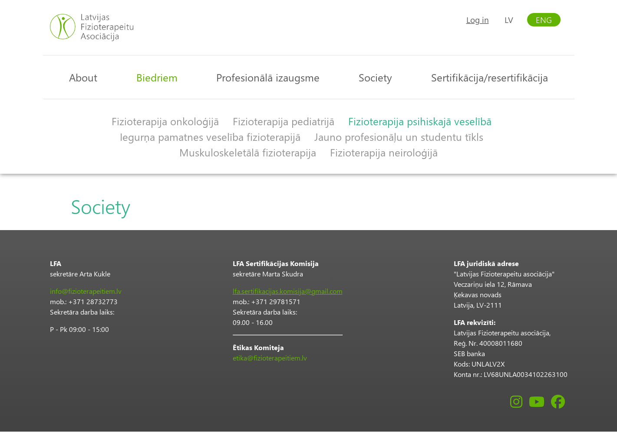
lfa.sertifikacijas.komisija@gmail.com (288, 291)
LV (509, 19)
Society (375, 77)
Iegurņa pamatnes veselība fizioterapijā (210, 136)
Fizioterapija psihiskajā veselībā (420, 121)
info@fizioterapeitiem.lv (86, 291)
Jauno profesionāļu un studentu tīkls (398, 136)
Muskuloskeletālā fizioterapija (247, 152)
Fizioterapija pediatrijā (283, 121)
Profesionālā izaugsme (268, 77)
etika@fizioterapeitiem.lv (270, 357)
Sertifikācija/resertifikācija (489, 77)
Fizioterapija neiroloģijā (384, 152)
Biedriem (157, 77)
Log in (477, 19)
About (83, 77)
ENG (544, 19)
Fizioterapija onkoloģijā (165, 121)
